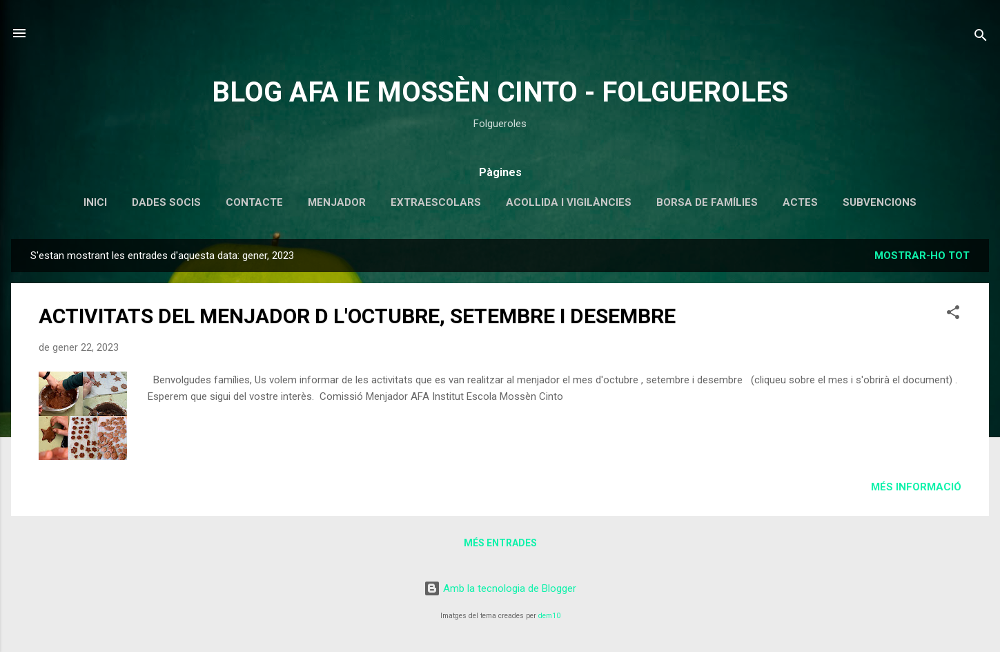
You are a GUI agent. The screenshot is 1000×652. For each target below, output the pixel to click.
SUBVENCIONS (879, 202)
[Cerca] (980, 38)
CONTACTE (254, 202)
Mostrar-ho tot (922, 255)
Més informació (916, 487)
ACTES (800, 202)
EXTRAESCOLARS (436, 202)
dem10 (549, 615)
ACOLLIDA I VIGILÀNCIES (568, 202)
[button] (953, 314)
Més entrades (500, 542)
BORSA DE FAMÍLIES (707, 202)
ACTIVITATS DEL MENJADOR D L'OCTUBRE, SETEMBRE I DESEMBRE (357, 316)
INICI (95, 202)
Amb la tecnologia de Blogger (500, 588)
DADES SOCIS (166, 202)
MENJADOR (337, 202)
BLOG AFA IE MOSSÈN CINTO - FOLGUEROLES (500, 92)
